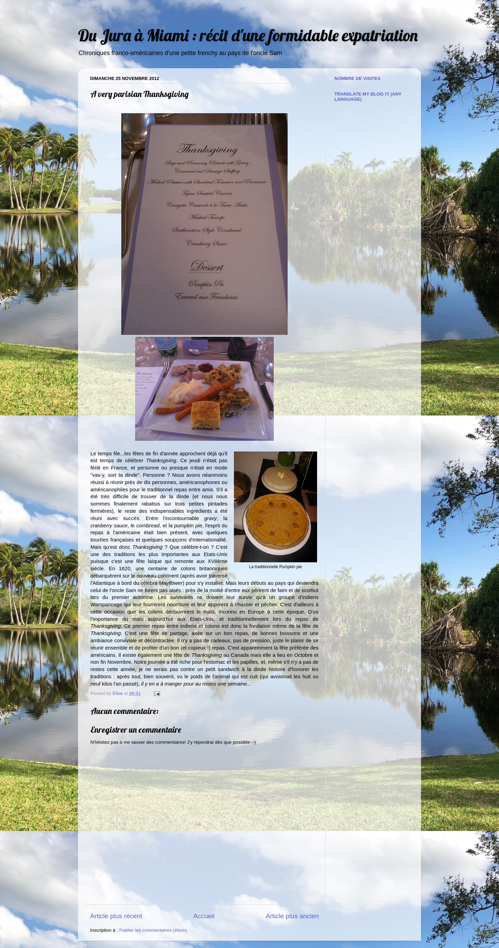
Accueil (204, 916)
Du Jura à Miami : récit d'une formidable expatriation (248, 35)
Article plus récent (116, 916)
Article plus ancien (292, 916)
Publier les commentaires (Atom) (153, 930)
